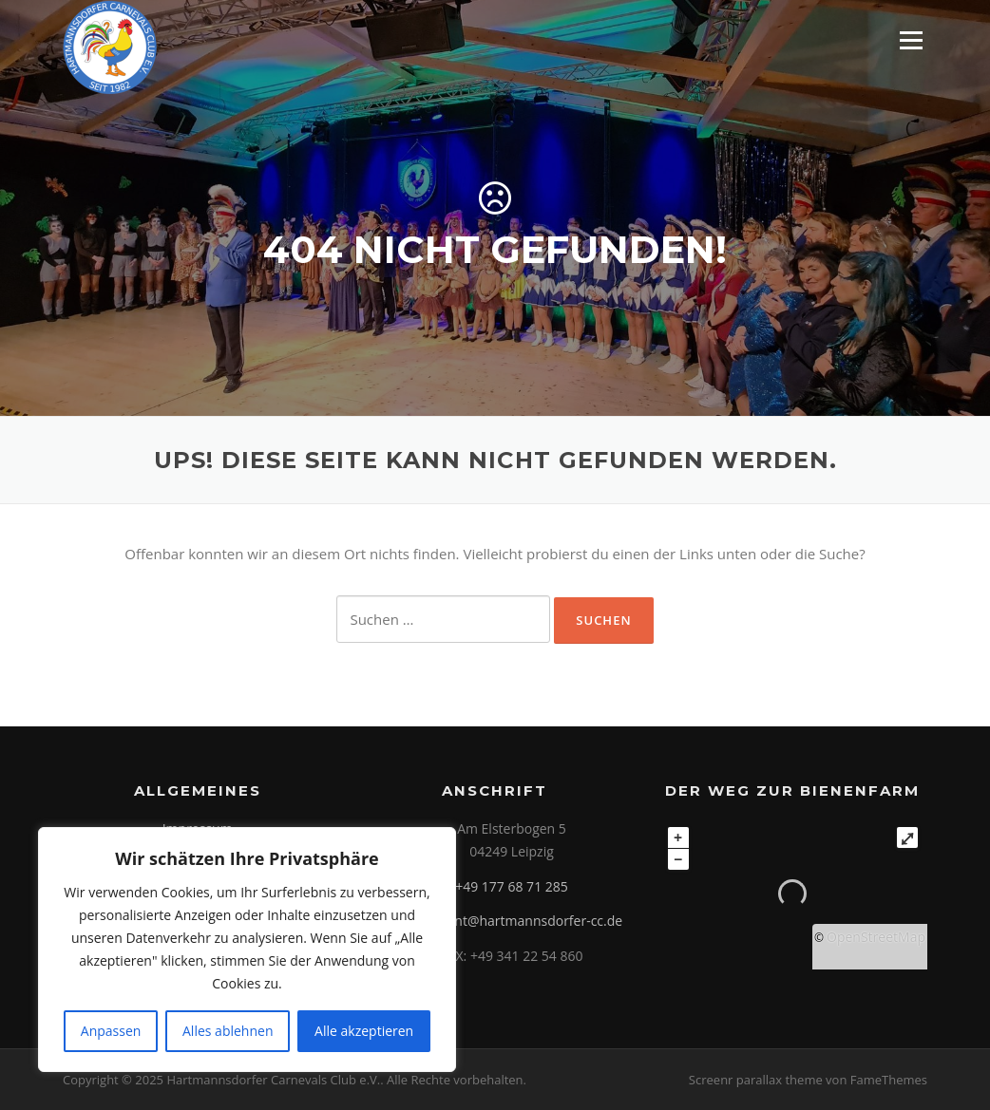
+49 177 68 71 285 (511, 886)
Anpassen (111, 1031)
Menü (910, 39)
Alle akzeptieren (363, 1031)
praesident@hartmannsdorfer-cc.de (511, 921)
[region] (247, 949)
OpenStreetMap (876, 937)
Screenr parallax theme (756, 1079)
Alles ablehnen (227, 1031)
